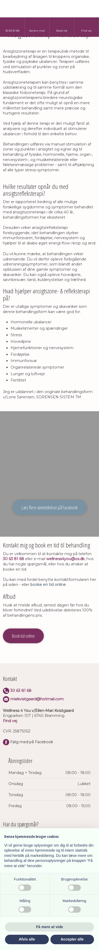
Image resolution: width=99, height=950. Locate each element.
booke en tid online (48, 584)
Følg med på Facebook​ (28, 742)
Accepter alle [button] (72, 939)
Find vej (10, 720)
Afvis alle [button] (27, 939)
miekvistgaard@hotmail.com (37, 699)
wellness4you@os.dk (65, 558)
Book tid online (23, 636)
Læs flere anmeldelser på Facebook (50, 507)
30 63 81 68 (13, 558)
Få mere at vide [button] (49, 927)
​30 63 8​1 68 (17, 690)
